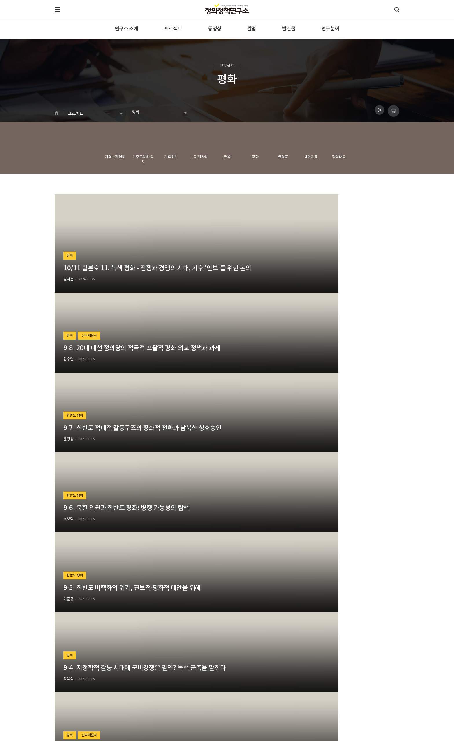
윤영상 (303, 279)
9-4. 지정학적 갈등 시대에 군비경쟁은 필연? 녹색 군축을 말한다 (343, 369)
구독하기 (310, 681)
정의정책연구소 (66, 707)
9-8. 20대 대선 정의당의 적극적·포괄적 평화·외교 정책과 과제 (225, 263)
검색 (277, 639)
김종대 (186, 491)
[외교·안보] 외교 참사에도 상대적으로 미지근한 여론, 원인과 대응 (343, 580)
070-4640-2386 (75, 714)
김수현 (186, 279)
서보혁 (68, 385)
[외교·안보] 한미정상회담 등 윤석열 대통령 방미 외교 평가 (226, 580)
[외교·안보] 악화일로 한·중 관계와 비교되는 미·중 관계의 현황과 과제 (106, 580)
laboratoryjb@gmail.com (182, 714)
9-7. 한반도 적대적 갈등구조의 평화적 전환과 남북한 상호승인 (343, 263)
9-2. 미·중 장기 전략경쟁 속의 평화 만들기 (225, 475)
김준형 (303, 491)
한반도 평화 (310, 246)
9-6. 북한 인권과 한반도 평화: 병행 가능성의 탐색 (107, 369)
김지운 (68, 279)
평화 (70, 246)
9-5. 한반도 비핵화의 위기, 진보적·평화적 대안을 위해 (225, 369)
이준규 (186, 385)
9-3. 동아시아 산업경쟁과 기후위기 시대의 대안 (108, 475)
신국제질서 (209, 246)
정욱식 (303, 385)
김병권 (68, 491)
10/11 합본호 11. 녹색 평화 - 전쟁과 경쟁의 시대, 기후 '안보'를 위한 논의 (107, 264)
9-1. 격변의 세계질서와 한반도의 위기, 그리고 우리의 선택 (343, 475)
